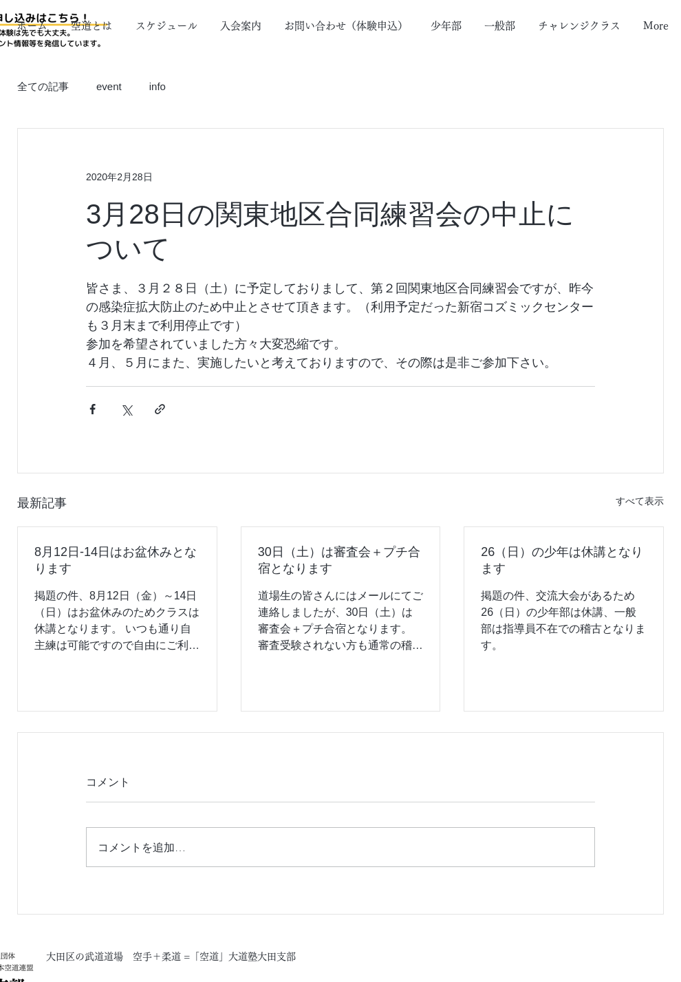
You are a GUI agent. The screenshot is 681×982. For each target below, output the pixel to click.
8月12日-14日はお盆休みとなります (115, 560)
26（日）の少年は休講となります (562, 560)
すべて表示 (640, 500)
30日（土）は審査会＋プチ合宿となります (339, 560)
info (157, 86)
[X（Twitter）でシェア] (126, 409)
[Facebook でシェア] (92, 409)
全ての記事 (43, 86)
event (109, 86)
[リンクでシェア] (159, 409)
